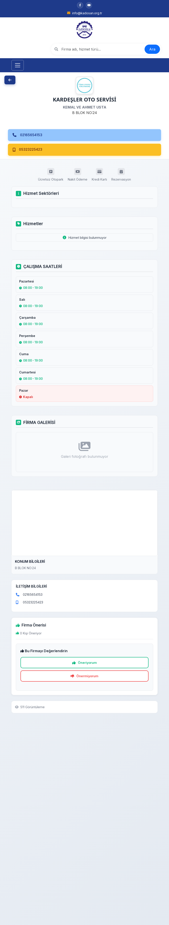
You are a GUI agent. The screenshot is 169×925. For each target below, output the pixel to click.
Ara (152, 49)
